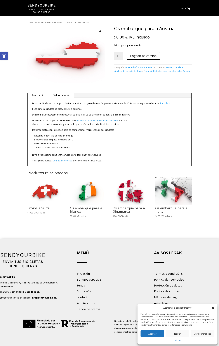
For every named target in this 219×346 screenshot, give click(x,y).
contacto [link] (83, 297)
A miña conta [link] (86, 303)
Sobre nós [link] (84, 291)
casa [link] (183, 8)
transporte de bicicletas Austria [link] (174, 71)
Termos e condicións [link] (168, 274)
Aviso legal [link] (161, 303)
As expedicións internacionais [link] (48, 22)
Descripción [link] (38, 95)
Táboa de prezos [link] (88, 309)
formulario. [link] (165, 103)
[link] (4, 56)
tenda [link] (81, 285)
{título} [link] (178, 340)
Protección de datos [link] (168, 285)
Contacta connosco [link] (62, 160)
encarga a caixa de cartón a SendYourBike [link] (97, 120)
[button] (212, 307)
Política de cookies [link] (167, 291)
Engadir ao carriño (143, 56)
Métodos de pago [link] (166, 297)
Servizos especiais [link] (89, 279)
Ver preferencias (202, 333)
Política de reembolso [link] (169, 279)
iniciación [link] (83, 274)
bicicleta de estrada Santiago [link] (128, 71)
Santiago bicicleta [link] (174, 67)
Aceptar (152, 333)
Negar (177, 333)
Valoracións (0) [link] (61, 95)
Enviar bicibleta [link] (151, 71)
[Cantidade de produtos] (118, 56)
